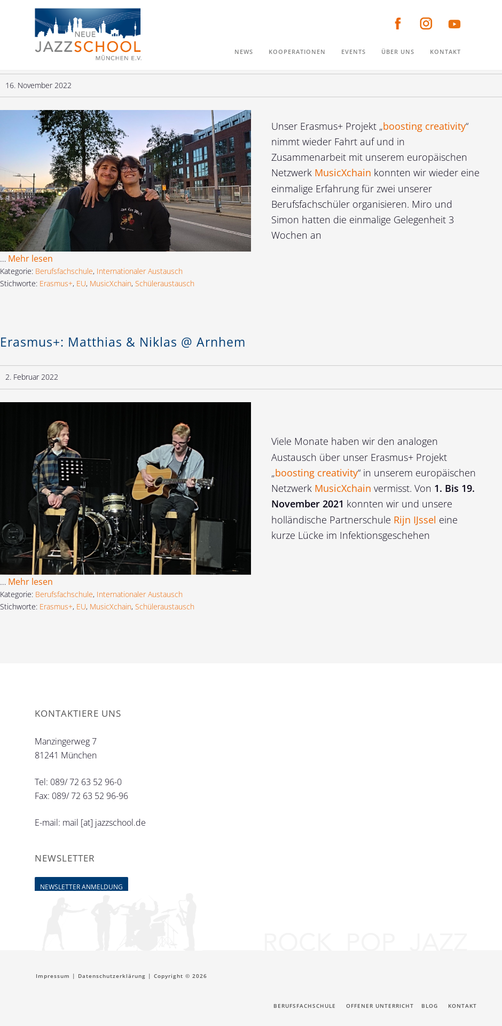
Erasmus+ (56, 283)
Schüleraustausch (164, 283)
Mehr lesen (30, 258)
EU (81, 283)
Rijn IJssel (416, 519)
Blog (429, 1005)
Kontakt (462, 1005)
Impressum (53, 976)
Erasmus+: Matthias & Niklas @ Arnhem (123, 341)
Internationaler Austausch (140, 271)
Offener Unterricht (380, 1005)
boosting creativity (424, 126)
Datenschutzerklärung (112, 976)
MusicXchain (344, 172)
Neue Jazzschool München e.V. (88, 34)
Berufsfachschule (64, 271)
